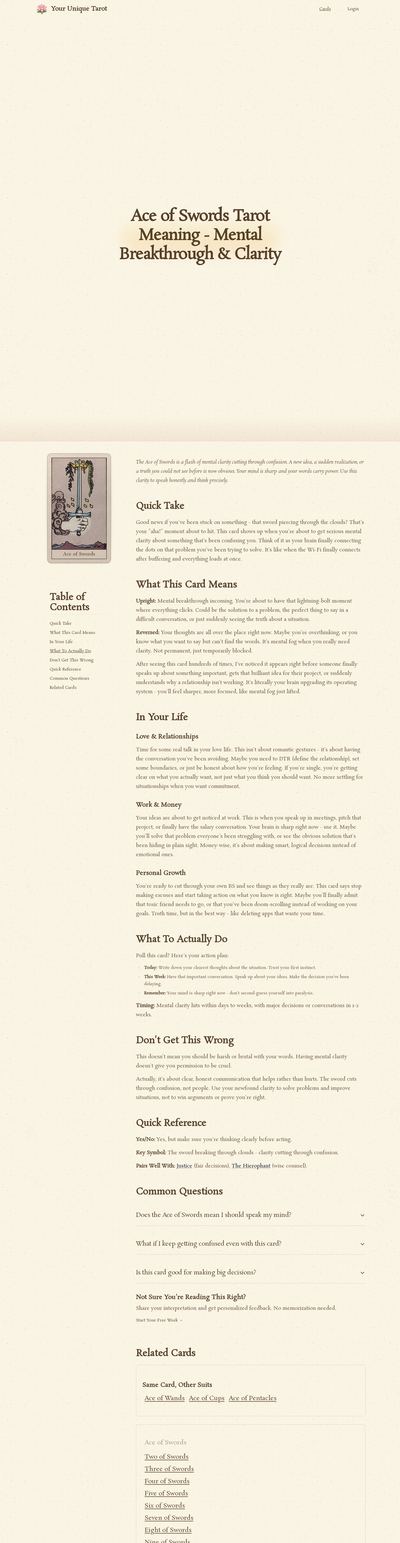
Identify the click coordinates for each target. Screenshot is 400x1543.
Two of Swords (167, 1457)
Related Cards (63, 688)
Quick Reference (65, 669)
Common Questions (69, 679)
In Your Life (61, 642)
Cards (325, 9)
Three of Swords (169, 1469)
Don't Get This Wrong (72, 660)
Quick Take (60, 624)
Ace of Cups (206, 1398)
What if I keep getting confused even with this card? (251, 1244)
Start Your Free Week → (159, 1320)
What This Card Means (72, 633)
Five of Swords (166, 1494)
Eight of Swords (168, 1530)
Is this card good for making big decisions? (251, 1273)
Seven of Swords (169, 1518)
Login (353, 9)
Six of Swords (165, 1506)
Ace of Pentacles (253, 1398)
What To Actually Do (70, 651)
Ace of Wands (165, 1398)
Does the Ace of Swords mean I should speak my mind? (251, 1215)
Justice (184, 1166)
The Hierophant (251, 1166)
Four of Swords (167, 1481)
